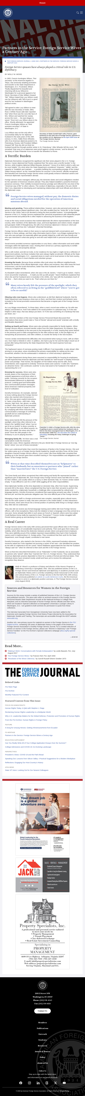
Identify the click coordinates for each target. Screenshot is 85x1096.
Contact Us (42, 1011)
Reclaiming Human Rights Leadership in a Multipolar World (28, 712)
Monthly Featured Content (17, 695)
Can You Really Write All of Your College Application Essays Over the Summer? (35, 743)
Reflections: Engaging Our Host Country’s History (24, 762)
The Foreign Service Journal (18, 61)
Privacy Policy (64, 1091)
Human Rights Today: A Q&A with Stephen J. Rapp (24, 708)
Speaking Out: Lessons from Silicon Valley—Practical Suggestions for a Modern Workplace (40, 759)
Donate (43, 3)
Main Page (11, 687)
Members (42, 1022)
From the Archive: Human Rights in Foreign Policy (26, 720)
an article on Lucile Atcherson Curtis (49, 577)
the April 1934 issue (70, 137)
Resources (42, 1046)
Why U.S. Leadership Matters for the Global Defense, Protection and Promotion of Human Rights (42, 716)
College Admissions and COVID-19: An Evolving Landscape (28, 747)
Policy (42, 1057)
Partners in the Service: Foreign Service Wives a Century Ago (29, 735)
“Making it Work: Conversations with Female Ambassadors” (30, 651)
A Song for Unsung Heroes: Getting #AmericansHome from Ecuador (31, 728)
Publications (42, 1028)
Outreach (42, 1034)
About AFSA (42, 1063)
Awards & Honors (42, 1051)
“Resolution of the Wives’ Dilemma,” (21, 659)
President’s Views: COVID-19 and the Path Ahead (24, 755)
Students (42, 1040)
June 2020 (34, 61)
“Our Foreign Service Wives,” (19, 656)
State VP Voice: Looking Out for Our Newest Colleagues (26, 770)
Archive (9, 691)
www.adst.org (12, 618)
